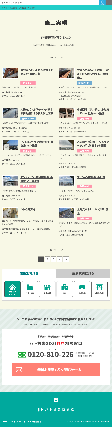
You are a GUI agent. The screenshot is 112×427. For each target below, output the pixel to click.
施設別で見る (29, 273)
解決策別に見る (83, 273)
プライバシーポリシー (11, 421)
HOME (4, 7)
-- (46, 354)
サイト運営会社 (34, 421)
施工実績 (13, 7)
